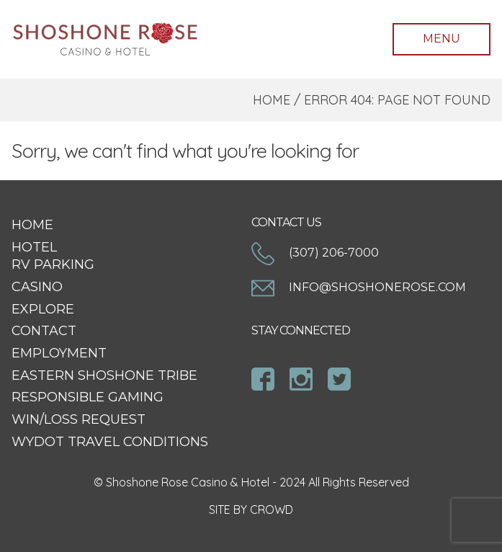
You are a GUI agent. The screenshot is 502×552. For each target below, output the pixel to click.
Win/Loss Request (78, 419)
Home (271, 100)
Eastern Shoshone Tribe (104, 375)
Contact (44, 331)
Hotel (34, 247)
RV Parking (53, 264)
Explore (43, 309)
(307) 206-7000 (315, 252)
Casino (37, 287)
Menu (441, 38)
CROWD (271, 509)
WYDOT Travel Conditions (110, 442)
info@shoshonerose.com (358, 287)
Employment (59, 353)
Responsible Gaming (87, 397)
